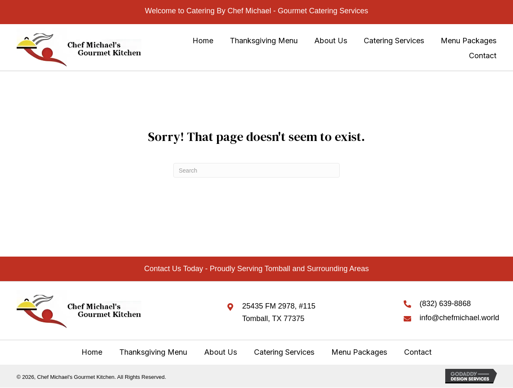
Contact (418, 352)
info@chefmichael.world (459, 318)
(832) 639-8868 (445, 303)
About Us (220, 352)
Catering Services (284, 352)
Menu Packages (359, 352)
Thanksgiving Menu (153, 352)
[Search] (256, 170)
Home (91, 352)
